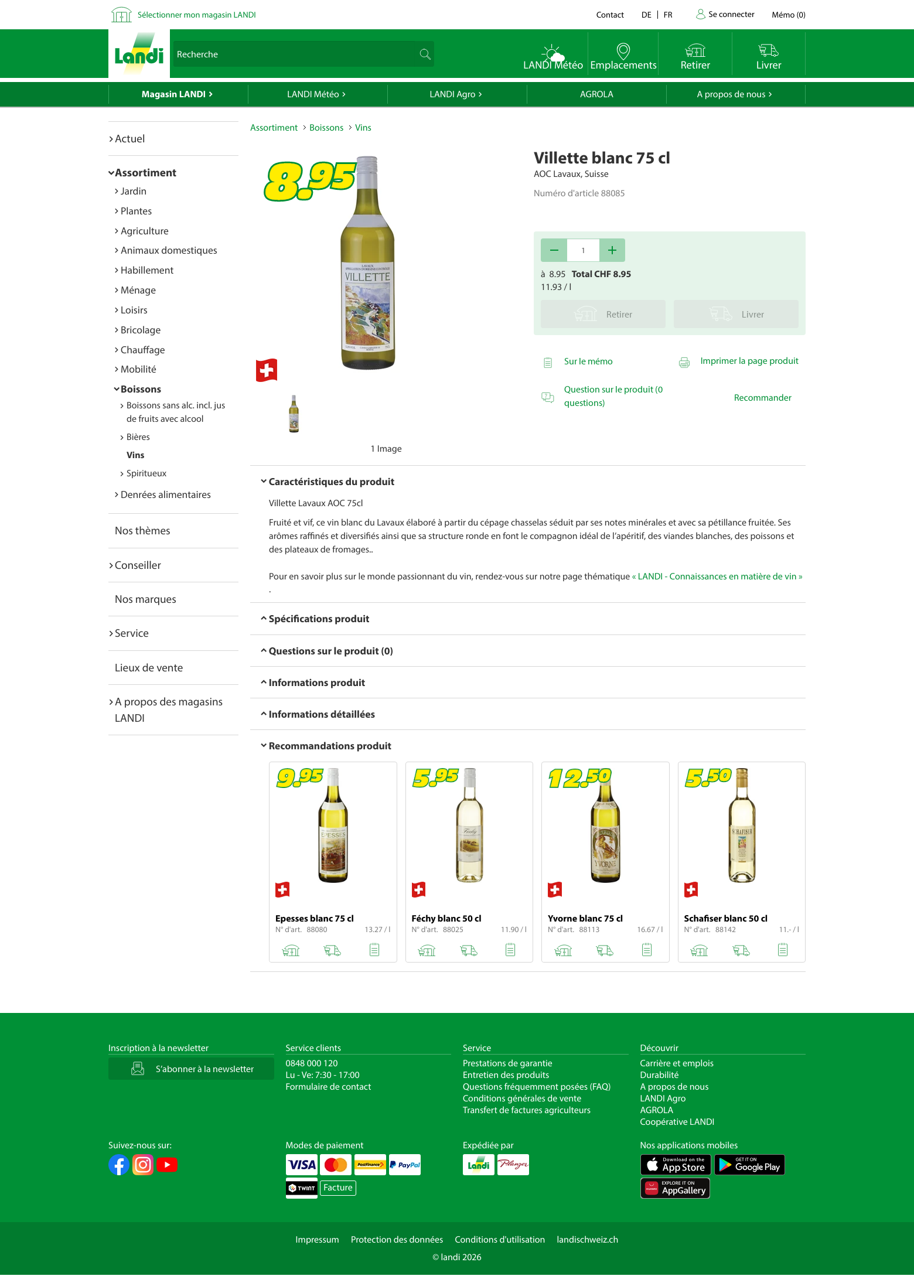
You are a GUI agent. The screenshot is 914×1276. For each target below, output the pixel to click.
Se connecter (731, 13)
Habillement (147, 270)
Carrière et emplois (677, 1063)
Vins (135, 455)
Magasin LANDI (174, 94)
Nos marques (145, 599)
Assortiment (145, 172)
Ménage (138, 289)
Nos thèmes (142, 530)
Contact (610, 14)
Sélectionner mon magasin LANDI (197, 14)
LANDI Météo (313, 94)
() (789, 14)
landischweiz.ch (588, 1240)
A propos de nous (731, 94)
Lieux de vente (149, 667)
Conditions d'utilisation (500, 1240)
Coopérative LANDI (677, 1122)
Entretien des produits (506, 1075)
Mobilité (138, 369)
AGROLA (596, 94)
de (647, 14)
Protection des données (397, 1240)
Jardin (133, 190)
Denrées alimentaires (166, 494)
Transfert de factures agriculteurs (527, 1110)
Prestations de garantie (508, 1063)
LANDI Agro (452, 94)
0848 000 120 (312, 1063)
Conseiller (138, 565)
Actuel (130, 138)
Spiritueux (146, 473)
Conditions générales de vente (522, 1098)
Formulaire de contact (328, 1087)
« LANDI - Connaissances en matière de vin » (717, 576)
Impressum (317, 1240)
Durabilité (659, 1075)
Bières (138, 437)
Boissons (141, 388)
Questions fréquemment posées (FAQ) (537, 1087)
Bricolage (141, 329)
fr (668, 14)
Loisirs (134, 309)
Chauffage (143, 349)
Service (132, 633)
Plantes (136, 210)
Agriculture (145, 230)
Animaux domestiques (169, 250)
